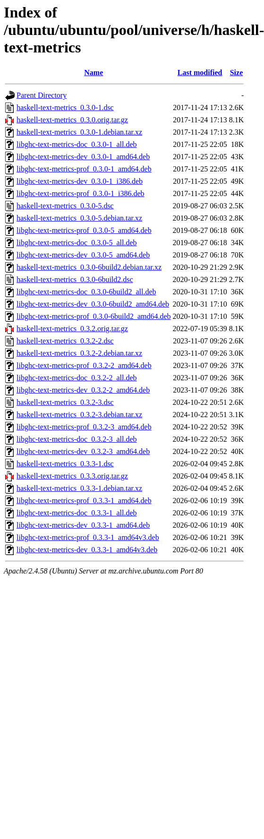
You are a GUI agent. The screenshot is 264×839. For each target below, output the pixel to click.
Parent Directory (42, 95)
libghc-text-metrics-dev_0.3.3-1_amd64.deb (83, 525)
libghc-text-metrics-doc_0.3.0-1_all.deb (77, 144)
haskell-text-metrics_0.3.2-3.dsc (65, 402)
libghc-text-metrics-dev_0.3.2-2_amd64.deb (83, 390)
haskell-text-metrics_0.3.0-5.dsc (65, 206)
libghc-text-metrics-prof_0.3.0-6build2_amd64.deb (94, 316)
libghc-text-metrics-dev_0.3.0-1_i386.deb (80, 181)
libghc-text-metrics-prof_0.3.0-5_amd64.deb (84, 230)
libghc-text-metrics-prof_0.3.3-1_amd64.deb (84, 501)
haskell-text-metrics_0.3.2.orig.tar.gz (72, 329)
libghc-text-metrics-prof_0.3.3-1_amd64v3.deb (88, 537)
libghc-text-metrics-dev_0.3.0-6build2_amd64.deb (93, 304)
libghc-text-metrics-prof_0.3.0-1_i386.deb (81, 193)
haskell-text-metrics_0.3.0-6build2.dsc (75, 279)
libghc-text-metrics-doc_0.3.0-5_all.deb (77, 243)
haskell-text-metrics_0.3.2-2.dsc (65, 341)
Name (93, 72)
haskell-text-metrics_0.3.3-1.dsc (65, 464)
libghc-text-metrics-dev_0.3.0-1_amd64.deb (83, 157)
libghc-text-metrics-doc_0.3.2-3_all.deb (77, 439)
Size (236, 72)
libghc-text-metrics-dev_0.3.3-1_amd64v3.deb (87, 550)
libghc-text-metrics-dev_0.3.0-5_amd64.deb (83, 255)
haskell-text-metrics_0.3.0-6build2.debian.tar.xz (89, 267)
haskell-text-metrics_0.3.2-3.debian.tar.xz (79, 415)
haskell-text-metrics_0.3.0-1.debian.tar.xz (79, 132)
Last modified (200, 72)
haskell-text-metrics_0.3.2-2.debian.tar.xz (79, 353)
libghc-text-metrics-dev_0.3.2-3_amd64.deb (83, 451)
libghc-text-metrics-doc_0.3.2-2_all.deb (77, 378)
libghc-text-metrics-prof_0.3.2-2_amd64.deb (84, 365)
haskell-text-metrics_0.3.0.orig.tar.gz (72, 120)
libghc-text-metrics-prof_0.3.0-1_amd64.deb (84, 169)
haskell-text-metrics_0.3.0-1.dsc (65, 107)
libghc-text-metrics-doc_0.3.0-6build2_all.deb (86, 292)
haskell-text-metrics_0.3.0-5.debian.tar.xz (79, 218)
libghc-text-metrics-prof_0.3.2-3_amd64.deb (84, 427)
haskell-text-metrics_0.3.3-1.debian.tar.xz (79, 488)
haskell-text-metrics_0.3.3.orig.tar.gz (72, 476)
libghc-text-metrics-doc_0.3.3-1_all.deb (77, 513)
